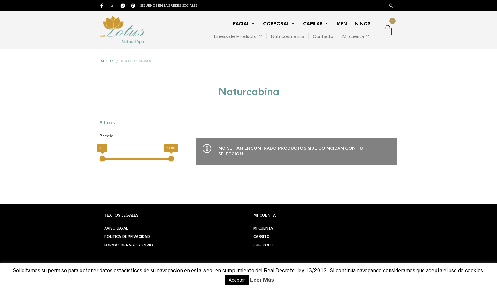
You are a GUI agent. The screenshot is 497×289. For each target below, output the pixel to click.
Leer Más (262, 280)
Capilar (313, 24)
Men (342, 24)
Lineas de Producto (235, 36)
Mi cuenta (353, 36)
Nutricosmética (287, 36)
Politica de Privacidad (127, 236)
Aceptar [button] (237, 280)
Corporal (276, 24)
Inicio (106, 61)
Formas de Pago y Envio (128, 245)
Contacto (323, 36)
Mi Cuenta (263, 228)
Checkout (263, 245)
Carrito (261, 236)
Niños (362, 24)
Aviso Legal (116, 228)
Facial (241, 24)
